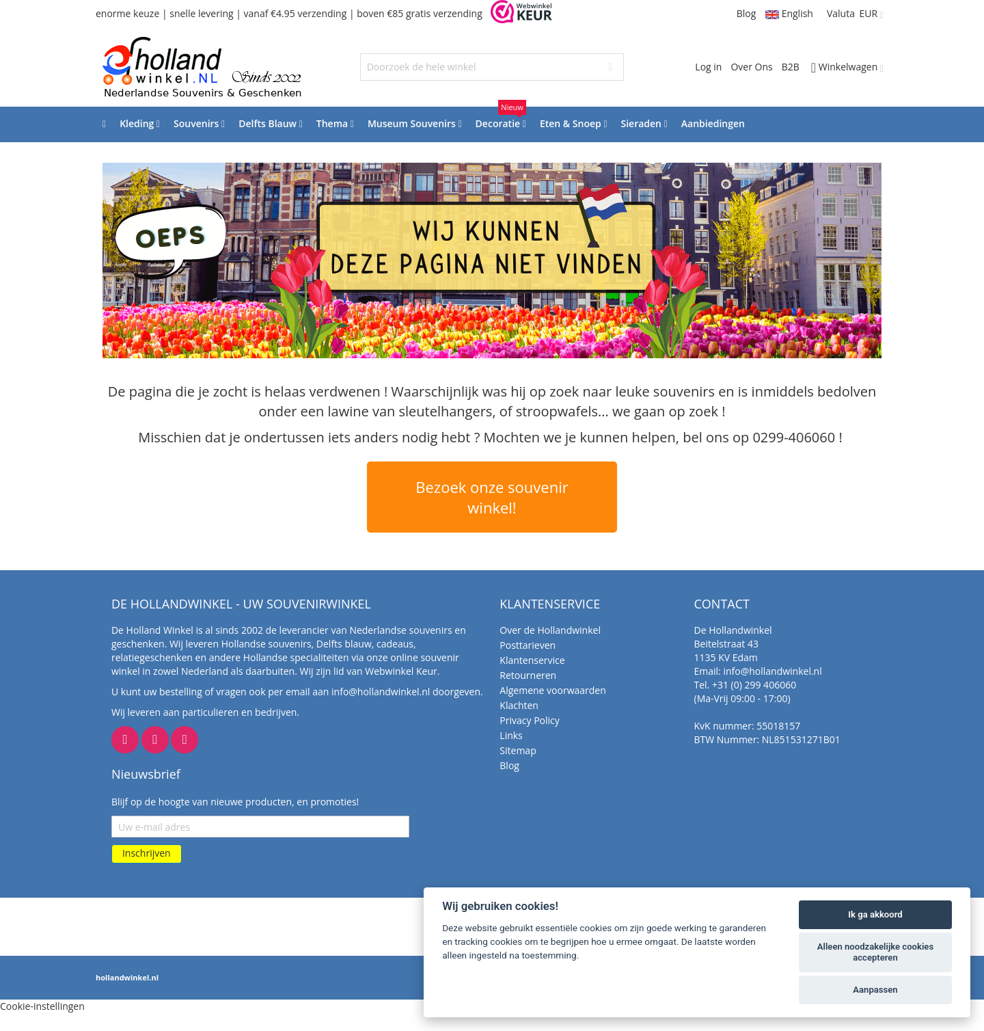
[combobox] (492, 67)
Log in (708, 66)
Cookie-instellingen (42, 1006)
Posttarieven (528, 645)
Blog (746, 13)
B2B (791, 66)
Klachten (519, 705)
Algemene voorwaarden (552, 690)
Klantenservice (532, 660)
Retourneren (528, 675)
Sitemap (518, 750)
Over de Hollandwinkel (550, 630)
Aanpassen (875, 990)
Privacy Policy (529, 720)
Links (511, 735)
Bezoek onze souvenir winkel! (491, 497)
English (789, 13)
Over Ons (751, 66)
